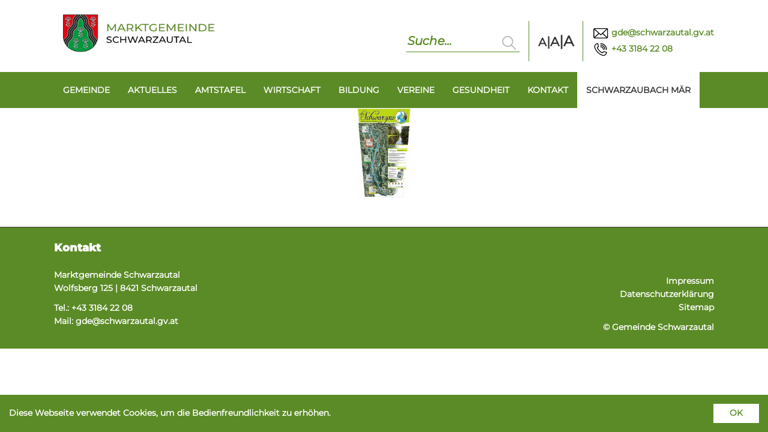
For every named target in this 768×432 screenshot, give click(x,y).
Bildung (358, 90)
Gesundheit (480, 90)
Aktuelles (152, 90)
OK (736, 412)
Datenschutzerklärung (667, 294)
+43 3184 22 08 (632, 48)
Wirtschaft (291, 90)
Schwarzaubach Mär (638, 90)
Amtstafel (220, 90)
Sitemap (696, 307)
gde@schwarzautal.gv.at (653, 32)
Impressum (690, 280)
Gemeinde (86, 90)
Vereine (415, 90)
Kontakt (547, 90)
